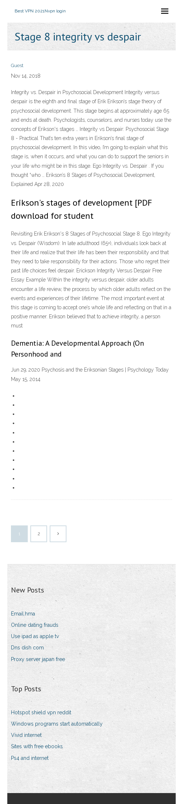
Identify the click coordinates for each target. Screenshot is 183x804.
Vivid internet (26, 735)
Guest (17, 65)
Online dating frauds (34, 625)
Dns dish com (27, 647)
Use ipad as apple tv (35, 636)
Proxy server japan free (38, 659)
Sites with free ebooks (37, 746)
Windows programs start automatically (57, 724)
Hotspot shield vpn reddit (41, 712)
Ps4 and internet (30, 758)
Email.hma (23, 614)
